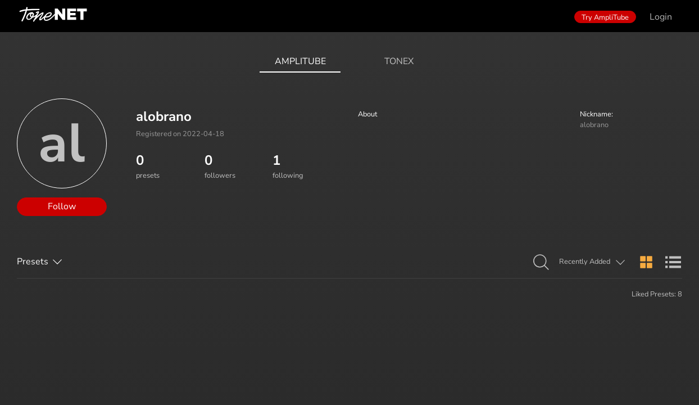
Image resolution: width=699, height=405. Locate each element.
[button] (541, 263)
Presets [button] (32, 261)
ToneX (399, 61)
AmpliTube (300, 61)
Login (661, 17)
